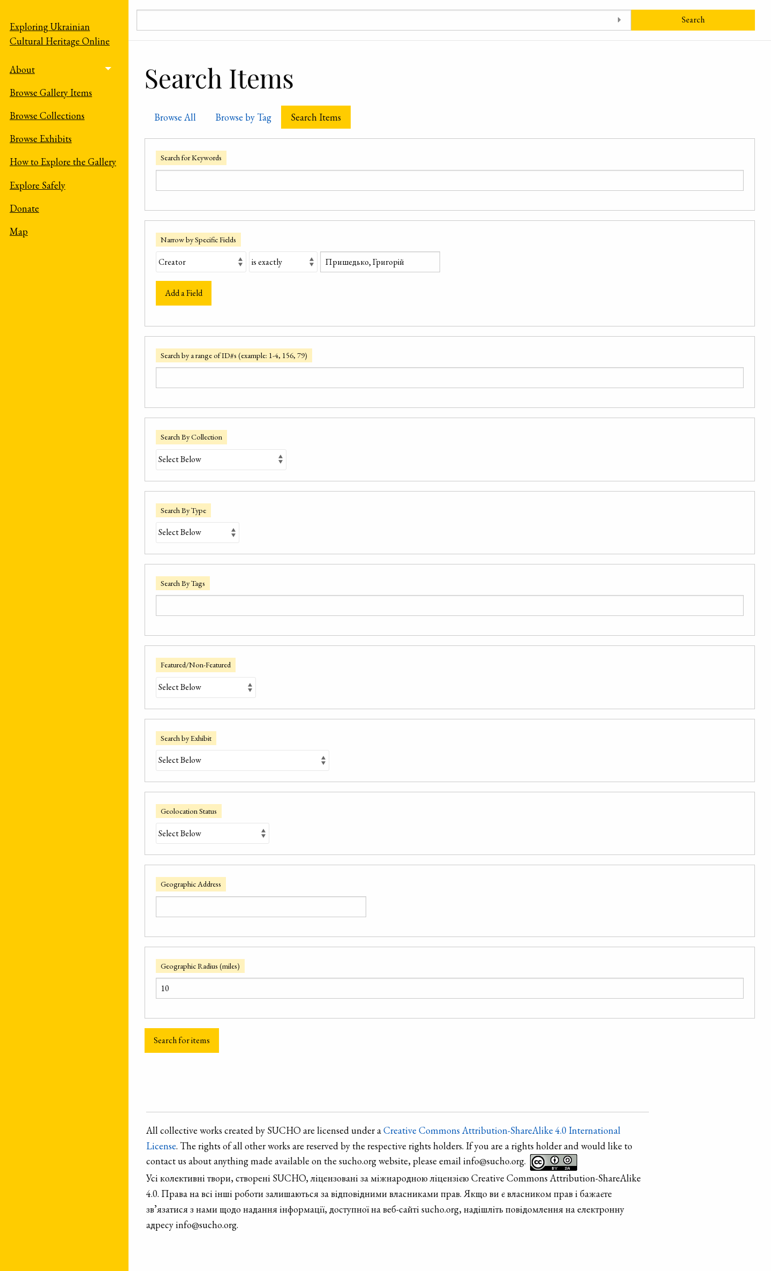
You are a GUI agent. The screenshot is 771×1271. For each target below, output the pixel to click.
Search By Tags (183, 583)
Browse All (175, 117)
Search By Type (183, 510)
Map (19, 231)
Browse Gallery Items (51, 92)
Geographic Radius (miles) (200, 966)
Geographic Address (191, 884)
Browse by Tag (243, 117)
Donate (24, 208)
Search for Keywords (191, 157)
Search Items (316, 117)
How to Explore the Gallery (63, 161)
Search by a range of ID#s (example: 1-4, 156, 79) (234, 355)
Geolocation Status (189, 811)
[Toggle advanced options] (619, 20)
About (22, 69)
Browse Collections (47, 115)
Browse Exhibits (41, 138)
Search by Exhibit (186, 738)
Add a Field (183, 293)
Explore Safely (37, 185)
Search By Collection (191, 437)
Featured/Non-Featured (196, 664)
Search (693, 19)
